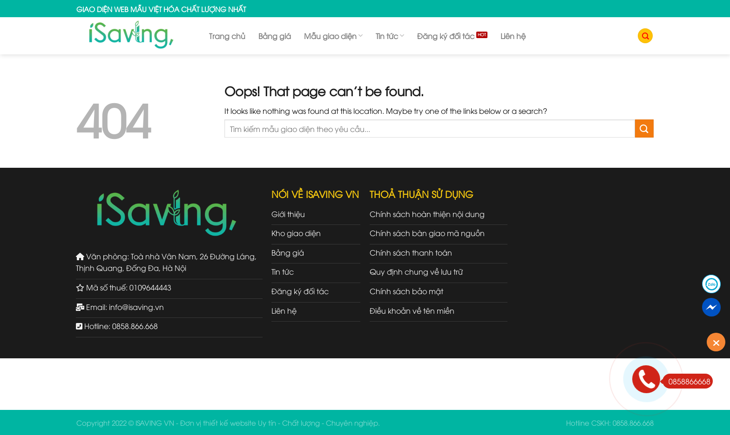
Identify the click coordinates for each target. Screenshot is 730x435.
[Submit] (644, 128)
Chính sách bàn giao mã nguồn (427, 233)
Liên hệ (513, 36)
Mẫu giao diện (333, 36)
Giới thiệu (288, 214)
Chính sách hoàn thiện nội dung (427, 214)
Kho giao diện (296, 233)
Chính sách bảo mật (406, 291)
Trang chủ (227, 36)
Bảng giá (274, 36)
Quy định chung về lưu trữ (416, 271)
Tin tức (390, 36)
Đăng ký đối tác (445, 36)
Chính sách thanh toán (411, 252)
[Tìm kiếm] (645, 36)
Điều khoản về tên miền (412, 310)
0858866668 (686, 381)
